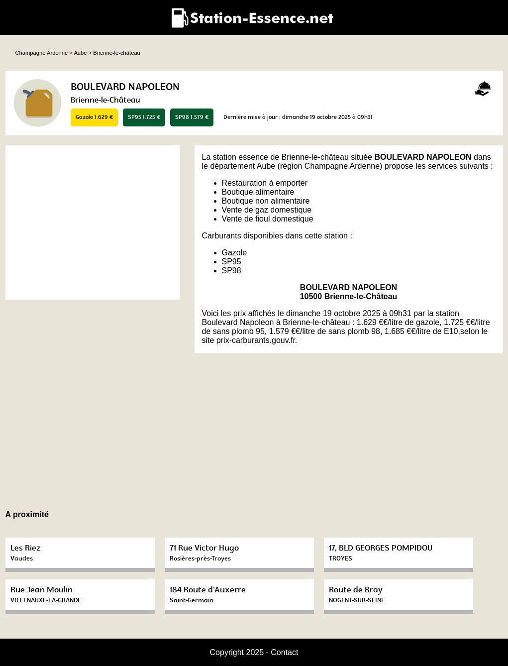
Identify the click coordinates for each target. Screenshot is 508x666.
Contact (284, 652)
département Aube (242, 166)
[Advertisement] (92, 222)
